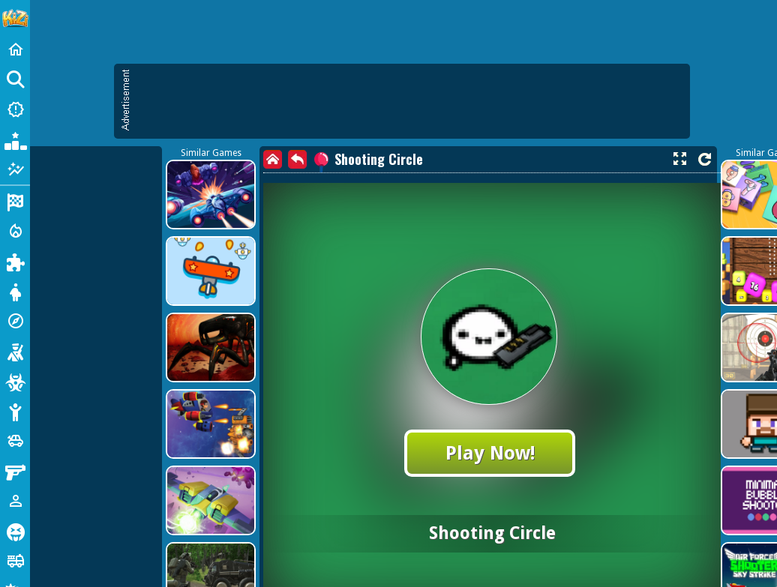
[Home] (15, 49)
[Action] (15, 231)
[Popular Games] (15, 139)
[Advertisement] (327, 172)
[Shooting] (15, 351)
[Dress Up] (15, 291)
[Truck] (15, 561)
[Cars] (15, 441)
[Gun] (15, 471)
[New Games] (15, 109)
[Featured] (15, 169)
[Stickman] (15, 411)
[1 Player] (15, 501)
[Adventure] (15, 321)
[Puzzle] (15, 261)
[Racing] (15, 201)
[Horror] (15, 531)
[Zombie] (15, 381)
